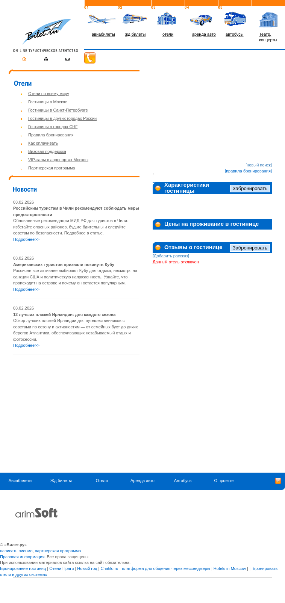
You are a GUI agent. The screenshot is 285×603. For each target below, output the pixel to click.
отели (167, 34)
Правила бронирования (51, 135)
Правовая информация (22, 557)
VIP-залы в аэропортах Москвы (58, 159)
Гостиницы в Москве (47, 102)
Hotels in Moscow (230, 568)
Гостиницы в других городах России (62, 118)
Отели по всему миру (48, 93)
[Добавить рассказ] (171, 256)
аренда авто (204, 34)
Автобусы (183, 480)
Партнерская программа (51, 168)
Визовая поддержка (47, 151)
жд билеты (135, 34)
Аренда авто (142, 480)
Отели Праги (61, 568)
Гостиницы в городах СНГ (52, 126)
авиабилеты (103, 34)
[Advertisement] (76, 414)
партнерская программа (58, 551)
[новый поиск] (259, 165)
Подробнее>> (26, 239)
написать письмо (16, 551)
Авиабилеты (20, 480)
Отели (102, 480)
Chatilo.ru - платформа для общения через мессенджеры (155, 568)
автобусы (235, 34)
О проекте (224, 480)
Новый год (87, 568)
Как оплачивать (43, 143)
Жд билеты (61, 480)
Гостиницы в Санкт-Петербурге (58, 110)
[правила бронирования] (248, 171)
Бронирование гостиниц (23, 568)
